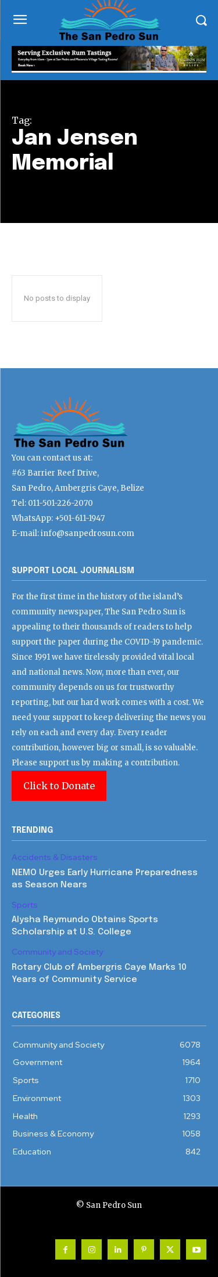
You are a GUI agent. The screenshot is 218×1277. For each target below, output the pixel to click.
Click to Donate (59, 786)
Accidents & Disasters (55, 857)
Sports (25, 905)
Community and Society (57, 952)
